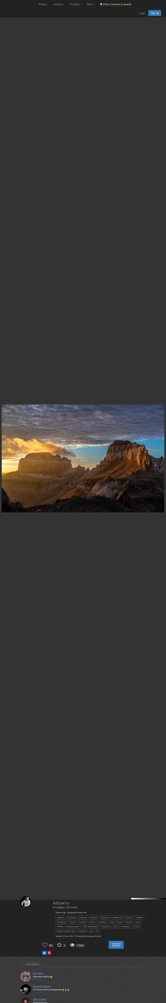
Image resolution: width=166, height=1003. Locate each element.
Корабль (82, 922)
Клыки (72, 922)
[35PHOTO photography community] (18, 4)
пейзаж (60, 926)
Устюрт (136, 926)
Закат (119, 922)
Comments (32, 964)
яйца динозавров (90, 926)
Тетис (115, 926)
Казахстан (105, 917)
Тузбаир (139, 917)
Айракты (60, 917)
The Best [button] (76, 4)
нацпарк (82, 931)
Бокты (92, 922)
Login (142, 13)
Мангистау (118, 917)
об (97, 931)
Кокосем (83, 917)
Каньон (129, 917)
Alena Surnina (39, 999)
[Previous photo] (3, 445)
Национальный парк (66, 931)
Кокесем (93, 917)
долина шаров (73, 926)
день (138, 922)
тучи (91, 931)
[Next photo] (162, 445)
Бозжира (72, 917)
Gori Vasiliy (38, 973)
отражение (61, 922)
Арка (112, 922)
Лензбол (102, 922)
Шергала (105, 926)
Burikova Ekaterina (42, 986)
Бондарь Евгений (65, 907)
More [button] (91, 4)
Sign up (155, 13)
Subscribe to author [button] (116, 945)
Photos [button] (43, 4)
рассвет (129, 922)
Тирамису (125, 926)
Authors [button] (59, 4)
